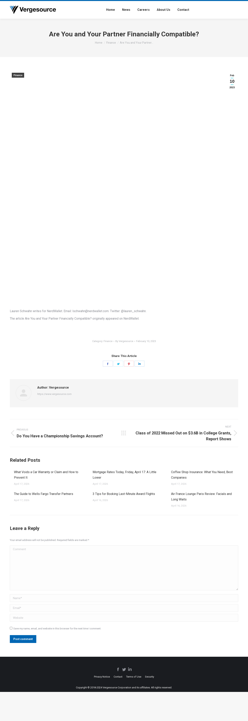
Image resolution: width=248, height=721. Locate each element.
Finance (18, 75)
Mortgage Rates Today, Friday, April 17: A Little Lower (124, 474)
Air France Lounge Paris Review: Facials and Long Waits (201, 496)
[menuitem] (110, 10)
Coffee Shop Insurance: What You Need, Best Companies (202, 474)
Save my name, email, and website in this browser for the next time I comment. (57, 628)
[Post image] (88, 470)
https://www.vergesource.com (54, 394)
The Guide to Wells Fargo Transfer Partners (43, 494)
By (124, 341)
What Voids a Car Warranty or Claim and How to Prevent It (46, 474)
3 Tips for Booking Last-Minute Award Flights (124, 494)
